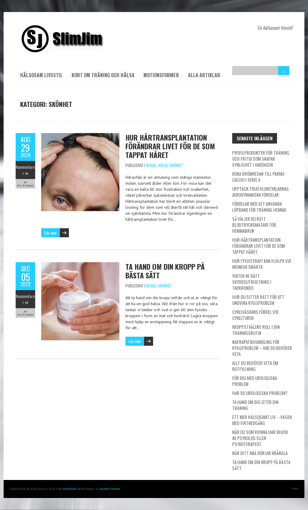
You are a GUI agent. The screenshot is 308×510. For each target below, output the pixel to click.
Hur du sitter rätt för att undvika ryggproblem (258, 299)
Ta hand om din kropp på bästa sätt (165, 271)
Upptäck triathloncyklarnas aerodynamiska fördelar (260, 191)
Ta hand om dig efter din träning (255, 405)
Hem (295, 488)
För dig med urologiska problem (254, 381)
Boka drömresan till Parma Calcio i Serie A (258, 176)
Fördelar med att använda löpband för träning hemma (259, 206)
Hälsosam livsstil (41, 75)
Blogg (151, 165)
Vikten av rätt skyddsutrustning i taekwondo (251, 281)
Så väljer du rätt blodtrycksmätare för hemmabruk (254, 224)
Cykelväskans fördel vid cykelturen (255, 314)
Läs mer (50, 232)
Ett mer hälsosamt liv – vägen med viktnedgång (262, 420)
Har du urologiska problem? (260, 393)
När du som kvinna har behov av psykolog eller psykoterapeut (260, 438)
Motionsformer (161, 75)
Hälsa (162, 165)
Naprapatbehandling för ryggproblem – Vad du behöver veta (262, 347)
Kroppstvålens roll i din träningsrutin (256, 329)
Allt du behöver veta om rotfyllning (255, 366)
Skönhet (176, 165)
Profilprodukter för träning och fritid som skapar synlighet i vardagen (260, 158)
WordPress (69, 489)
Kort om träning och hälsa (103, 75)
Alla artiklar (204, 75)
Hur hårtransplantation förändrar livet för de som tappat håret (170, 146)
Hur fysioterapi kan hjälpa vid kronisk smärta (261, 263)
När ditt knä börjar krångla (260, 453)
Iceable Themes (110, 489)
